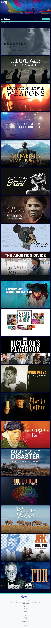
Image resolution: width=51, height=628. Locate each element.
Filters (46, 19)
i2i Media (27, 603)
